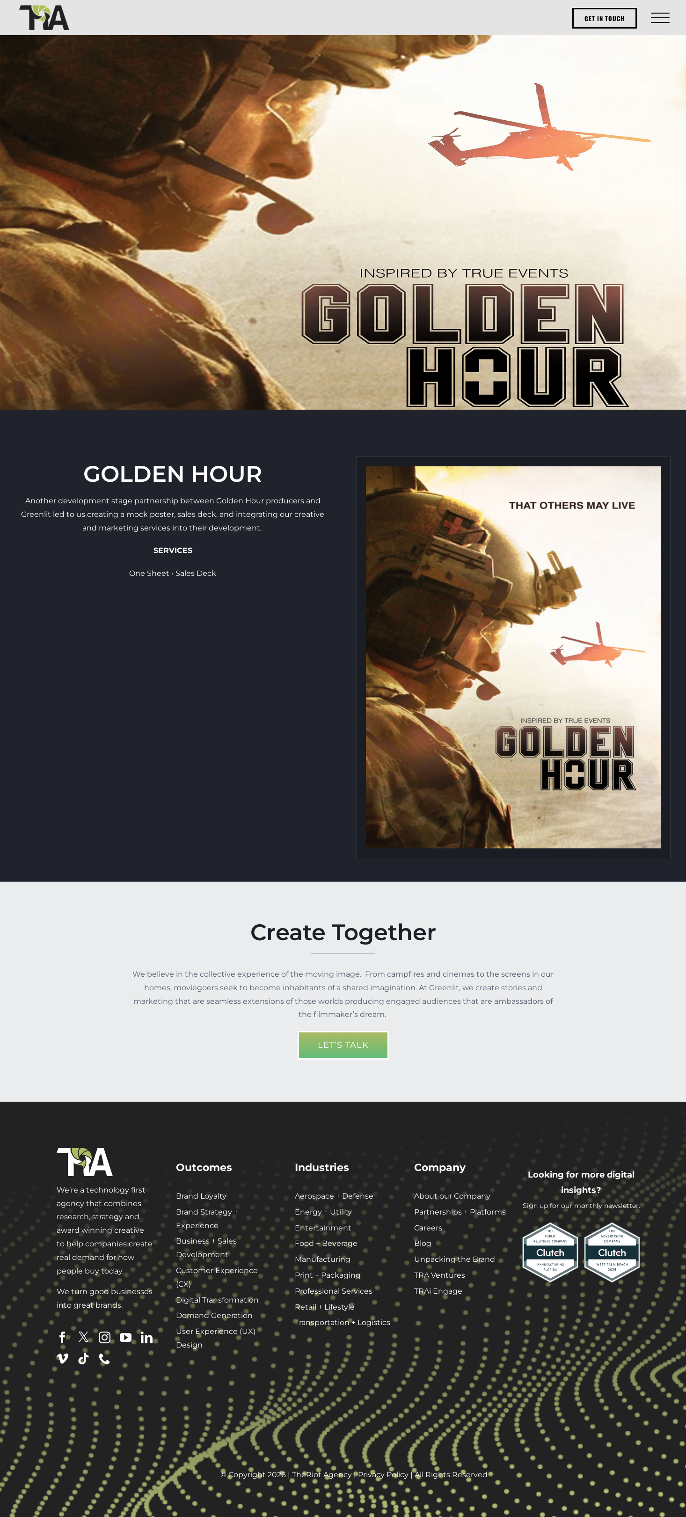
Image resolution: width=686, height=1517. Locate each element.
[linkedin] (147, 1337)
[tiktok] (83, 1358)
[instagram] (104, 1337)
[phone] (104, 1358)
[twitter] (83, 1337)
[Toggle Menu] (659, 17)
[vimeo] (62, 1358)
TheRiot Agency (322, 1474)
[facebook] (62, 1337)
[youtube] (125, 1337)
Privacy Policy (383, 1474)
